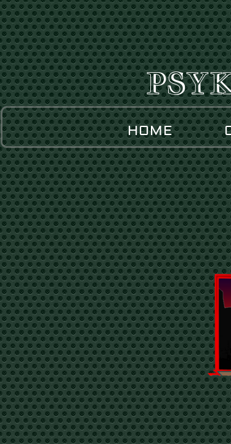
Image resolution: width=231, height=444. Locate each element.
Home (150, 130)
